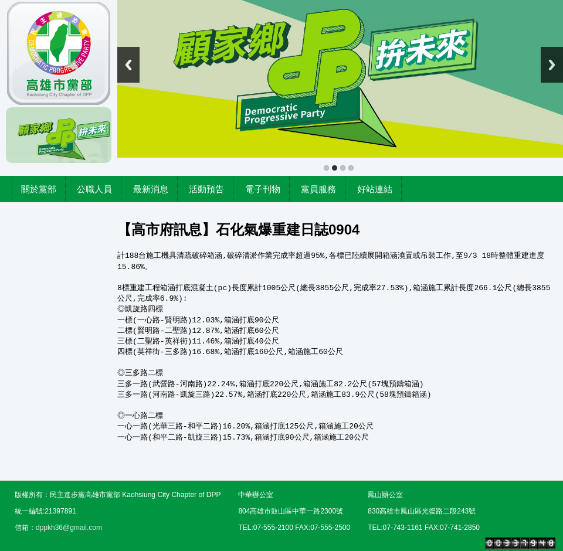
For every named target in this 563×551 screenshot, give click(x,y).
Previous (128, 65)
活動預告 (206, 189)
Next (552, 65)
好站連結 (374, 189)
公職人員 (94, 189)
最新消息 (150, 189)
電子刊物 (262, 189)
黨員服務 (318, 189)
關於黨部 (38, 189)
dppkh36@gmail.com (69, 527)
